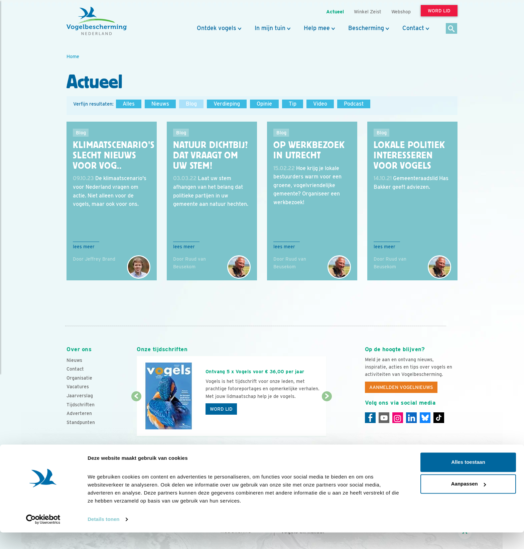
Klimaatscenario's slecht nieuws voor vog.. (114, 155)
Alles (129, 104)
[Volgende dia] (326, 417)
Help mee (317, 28)
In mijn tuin (270, 28)
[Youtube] (384, 417)
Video (320, 104)
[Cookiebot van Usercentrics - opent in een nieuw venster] (43, 536)
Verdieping (227, 104)
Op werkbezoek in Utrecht (309, 150)
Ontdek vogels (216, 28)
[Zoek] (451, 29)
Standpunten (81, 422)
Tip (292, 104)
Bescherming (366, 28)
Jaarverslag (80, 395)
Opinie (264, 104)
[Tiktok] (438, 417)
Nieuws (160, 104)
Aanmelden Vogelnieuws (401, 387)
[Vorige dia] (136, 417)
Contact (413, 28)
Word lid (221, 409)
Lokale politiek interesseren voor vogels (409, 155)
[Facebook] (370, 417)
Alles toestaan (468, 479)
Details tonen (103, 536)
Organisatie (79, 378)
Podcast (354, 104)
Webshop (401, 11)
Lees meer (84, 246)
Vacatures (78, 386)
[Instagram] (397, 417)
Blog (191, 104)
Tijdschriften (81, 404)
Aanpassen (468, 500)
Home (73, 56)
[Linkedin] (411, 417)
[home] (97, 21)
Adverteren (79, 413)
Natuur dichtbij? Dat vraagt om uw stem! (210, 155)
